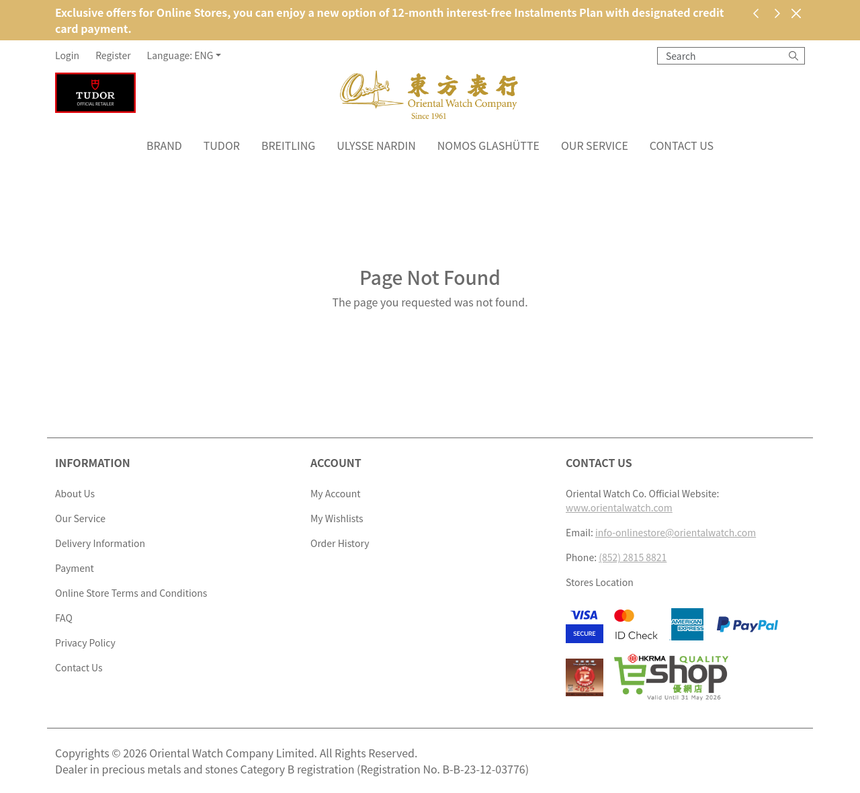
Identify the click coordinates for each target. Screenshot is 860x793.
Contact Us (682, 145)
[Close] (796, 13)
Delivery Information (100, 543)
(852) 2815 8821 (632, 557)
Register (112, 55)
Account (335, 462)
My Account (335, 493)
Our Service (594, 145)
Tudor (222, 145)
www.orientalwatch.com (619, 507)
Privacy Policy (85, 642)
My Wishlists (336, 518)
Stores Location (600, 582)
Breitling (288, 145)
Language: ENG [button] (180, 55)
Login (67, 55)
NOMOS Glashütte (488, 145)
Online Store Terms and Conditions (131, 592)
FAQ (64, 617)
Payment (74, 568)
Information (92, 462)
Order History (339, 543)
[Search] (793, 56)
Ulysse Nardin (376, 145)
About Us (75, 493)
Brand (164, 145)
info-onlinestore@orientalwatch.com (675, 532)
